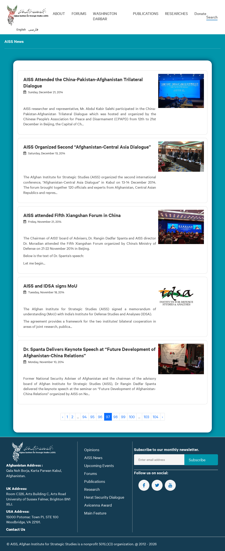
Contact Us (15, 529)
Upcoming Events (99, 465)
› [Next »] (162, 416)
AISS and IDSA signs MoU (50, 286)
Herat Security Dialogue (104, 497)
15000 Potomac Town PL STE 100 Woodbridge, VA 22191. (32, 519)
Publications (94, 481)
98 (115, 416)
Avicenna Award (98, 504)
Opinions (91, 449)
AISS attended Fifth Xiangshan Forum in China (72, 215)
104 (155, 416)
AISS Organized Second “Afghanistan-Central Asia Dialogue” (87, 147)
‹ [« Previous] (62, 416)
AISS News (93, 457)
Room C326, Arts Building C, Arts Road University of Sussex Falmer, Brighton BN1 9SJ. (38, 498)
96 (100, 416)
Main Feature (95, 512)
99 (123, 416)
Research (92, 489)
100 (132, 416)
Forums (90, 473)
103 (146, 416)
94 (84, 416)
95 (92, 416)
